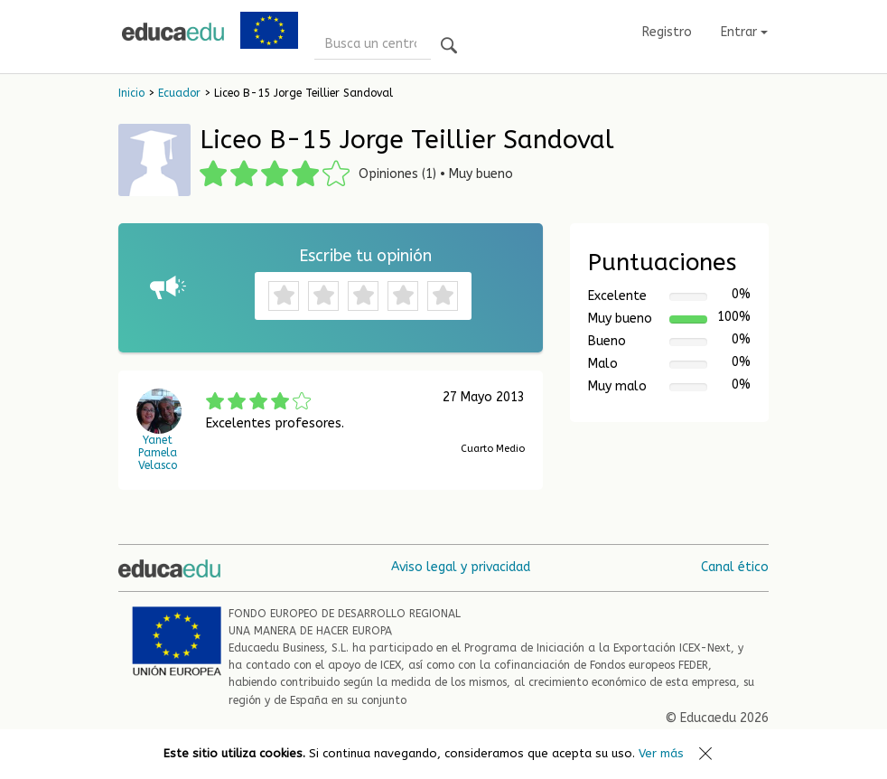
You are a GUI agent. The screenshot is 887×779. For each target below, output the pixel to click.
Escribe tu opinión (365, 256)
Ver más (661, 753)
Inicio (131, 93)
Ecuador (179, 93)
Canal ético (735, 567)
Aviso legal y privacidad (460, 567)
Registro (667, 32)
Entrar (744, 32)
